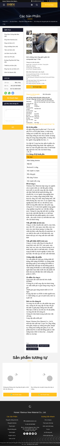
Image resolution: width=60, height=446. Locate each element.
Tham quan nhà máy (48, 423)
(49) (11, 35)
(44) (11, 46)
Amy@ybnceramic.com (37, 1)
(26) (11, 61)
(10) (9, 50)
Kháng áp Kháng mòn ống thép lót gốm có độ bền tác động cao (16, 388)
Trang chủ (5, 21)
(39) (10, 53)
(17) (9, 43)
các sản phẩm (13, 21)
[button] (10, 378)
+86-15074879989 (52, 1)
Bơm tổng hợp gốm (32, 345)
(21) (10, 39)
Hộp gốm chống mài (32, 349)
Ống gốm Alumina (44, 345)
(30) (10, 72)
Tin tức (48, 429)
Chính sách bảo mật (48, 435)
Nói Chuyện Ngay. (49, 4)
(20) (10, 65)
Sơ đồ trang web (48, 432)
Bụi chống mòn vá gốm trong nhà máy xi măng (42, 388)
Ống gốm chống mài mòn (25, 21)
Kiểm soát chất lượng (48, 426)
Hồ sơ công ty (48, 420)
